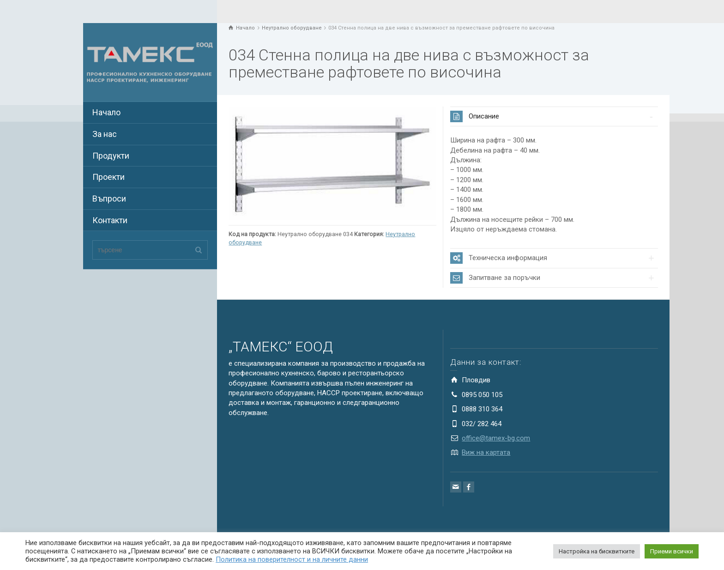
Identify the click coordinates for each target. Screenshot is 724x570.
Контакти (109, 220)
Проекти (108, 177)
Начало (106, 112)
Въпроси (109, 198)
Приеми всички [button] (671, 551)
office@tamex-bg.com (496, 438)
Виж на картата (486, 452)
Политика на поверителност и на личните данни (292, 559)
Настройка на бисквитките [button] (596, 551)
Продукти (110, 155)
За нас (104, 134)
